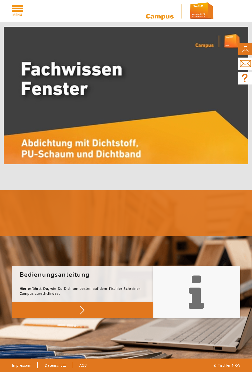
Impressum (21, 365)
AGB (83, 365)
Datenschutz (55, 365)
